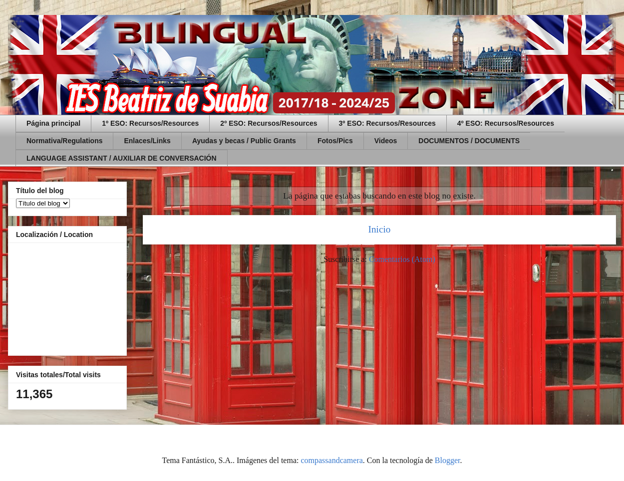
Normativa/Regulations (64, 141)
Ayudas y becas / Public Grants (244, 141)
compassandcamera (331, 460)
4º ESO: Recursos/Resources (505, 123)
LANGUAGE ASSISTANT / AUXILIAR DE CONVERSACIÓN (121, 158)
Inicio (379, 229)
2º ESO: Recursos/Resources (268, 123)
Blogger (447, 460)
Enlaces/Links (147, 141)
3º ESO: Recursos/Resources (387, 123)
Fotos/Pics (335, 141)
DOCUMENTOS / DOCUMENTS (469, 141)
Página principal (53, 123)
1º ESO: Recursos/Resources (150, 123)
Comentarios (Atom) (402, 259)
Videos (385, 141)
